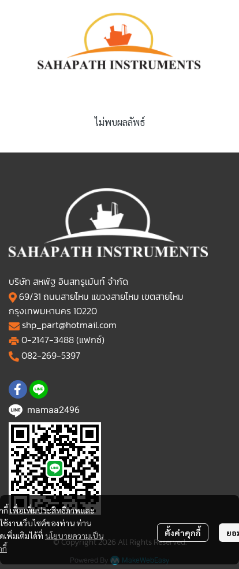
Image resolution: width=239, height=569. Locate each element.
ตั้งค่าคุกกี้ (183, 532)
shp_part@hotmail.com (69, 325)
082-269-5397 (50, 355)
